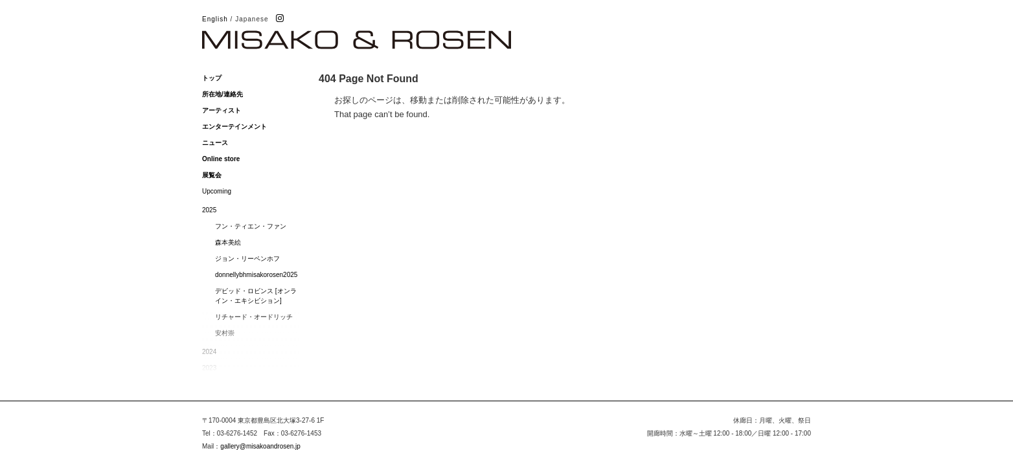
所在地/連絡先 (222, 94)
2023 (209, 368)
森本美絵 (228, 242)
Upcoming (216, 191)
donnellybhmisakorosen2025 (256, 274)
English (215, 19)
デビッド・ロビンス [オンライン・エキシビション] (256, 295)
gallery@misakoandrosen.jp (260, 446)
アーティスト (221, 110)
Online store (221, 158)
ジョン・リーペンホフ (247, 258)
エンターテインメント (234, 126)
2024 (209, 351)
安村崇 (224, 333)
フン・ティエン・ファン (250, 226)
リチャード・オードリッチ (254, 316)
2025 (209, 210)
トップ (212, 78)
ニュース (215, 142)
